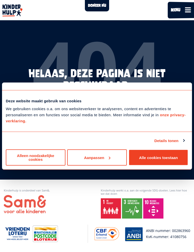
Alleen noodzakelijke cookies (35, 157)
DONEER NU (97, 5)
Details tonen (166, 140)
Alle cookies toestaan (158, 157)
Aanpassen (97, 157)
